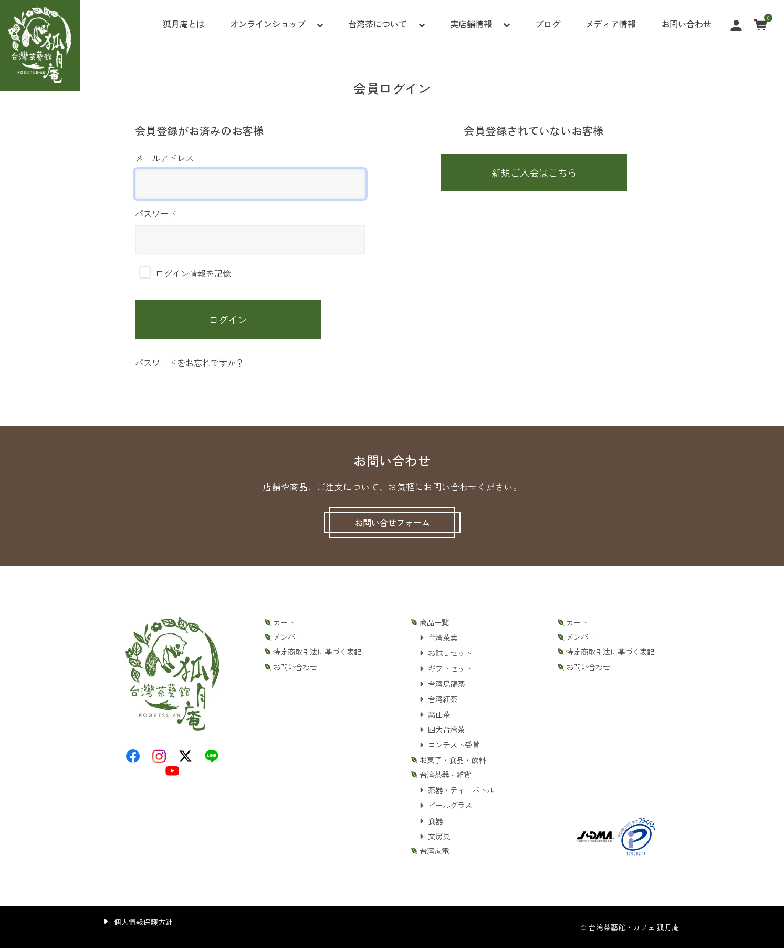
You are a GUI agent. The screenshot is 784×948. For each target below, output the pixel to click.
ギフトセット (450, 668)
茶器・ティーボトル (461, 790)
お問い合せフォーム (392, 522)
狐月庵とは (184, 23)
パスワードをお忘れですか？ (189, 362)
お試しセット (450, 652)
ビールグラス (450, 805)
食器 (435, 821)
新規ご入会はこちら (534, 172)
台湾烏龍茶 (446, 683)
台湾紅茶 (442, 699)
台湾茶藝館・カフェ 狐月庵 (634, 927)
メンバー (287, 637)
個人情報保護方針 (143, 921)
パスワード (250, 230)
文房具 (439, 836)
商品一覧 (434, 622)
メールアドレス (250, 175)
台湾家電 (434, 851)
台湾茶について (377, 23)
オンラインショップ (268, 23)
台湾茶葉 (442, 637)
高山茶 (439, 714)
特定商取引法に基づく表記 (317, 651)
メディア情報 (611, 23)
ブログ (547, 23)
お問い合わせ (686, 23)
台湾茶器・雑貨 (445, 774)
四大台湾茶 (446, 729)
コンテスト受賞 (453, 744)
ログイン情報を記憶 (185, 273)
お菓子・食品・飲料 (453, 760)
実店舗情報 (471, 23)
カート (284, 622)
